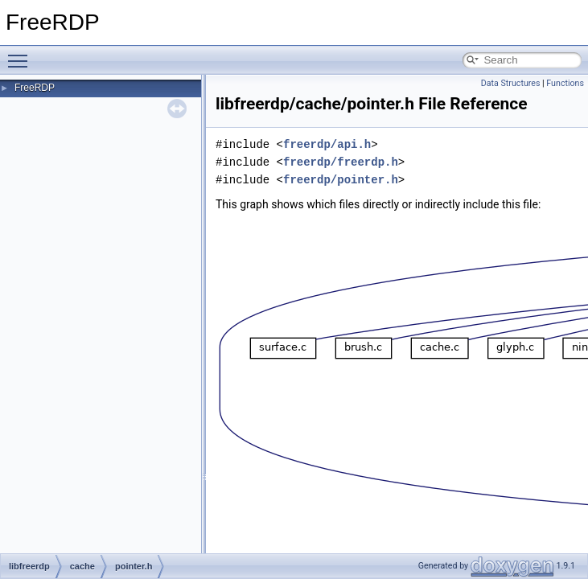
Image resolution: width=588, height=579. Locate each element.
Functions (565, 83)
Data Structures (511, 83)
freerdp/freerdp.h (340, 162)
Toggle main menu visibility (21, 54)
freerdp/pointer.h (340, 179)
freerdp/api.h (327, 144)
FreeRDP (34, 87)
